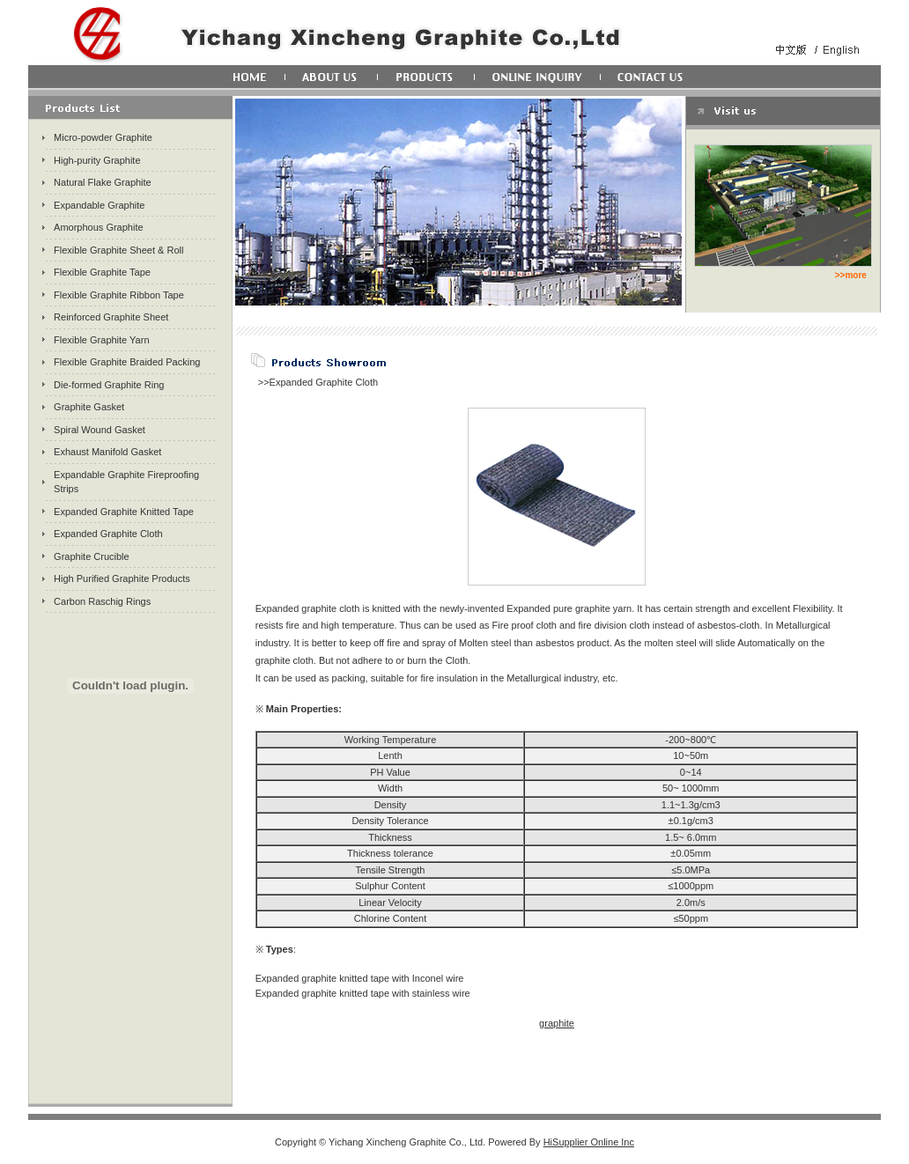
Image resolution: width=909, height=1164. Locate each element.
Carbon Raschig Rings (102, 601)
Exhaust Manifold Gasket (107, 451)
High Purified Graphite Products (122, 578)
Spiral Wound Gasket (99, 429)
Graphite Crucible (91, 556)
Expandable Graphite (99, 205)
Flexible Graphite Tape (102, 272)
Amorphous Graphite (99, 227)
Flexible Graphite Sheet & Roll (118, 250)
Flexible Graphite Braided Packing (127, 362)
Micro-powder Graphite (103, 137)
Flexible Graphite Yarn (101, 340)
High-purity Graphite (97, 160)
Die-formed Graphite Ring (109, 384)
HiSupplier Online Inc (588, 1142)
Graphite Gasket (89, 407)
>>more (851, 275)
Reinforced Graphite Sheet (111, 317)
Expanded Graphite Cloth (108, 533)
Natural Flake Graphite (103, 182)
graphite (556, 1023)
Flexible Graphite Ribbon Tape (119, 295)
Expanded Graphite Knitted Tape (124, 511)
